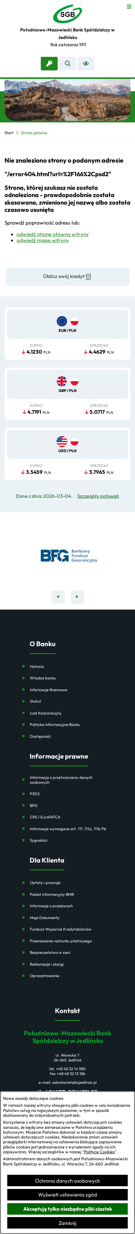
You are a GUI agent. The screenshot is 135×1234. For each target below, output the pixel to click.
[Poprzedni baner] (58, 597)
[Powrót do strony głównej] (9, 133)
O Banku (43, 644)
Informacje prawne (59, 756)
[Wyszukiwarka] (67, 63)
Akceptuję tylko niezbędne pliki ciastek (67, 1209)
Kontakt (67, 1011)
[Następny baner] (77, 597)
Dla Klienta (47, 860)
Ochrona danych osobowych (67, 1180)
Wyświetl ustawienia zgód (67, 1194)
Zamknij (67, 1223)
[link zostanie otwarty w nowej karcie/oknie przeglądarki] (49, 63)
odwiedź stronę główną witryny (53, 234)
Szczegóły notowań (98, 496)
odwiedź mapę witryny (43, 240)
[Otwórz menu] (129, 6)
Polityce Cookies (99, 1152)
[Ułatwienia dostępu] (86, 63)
